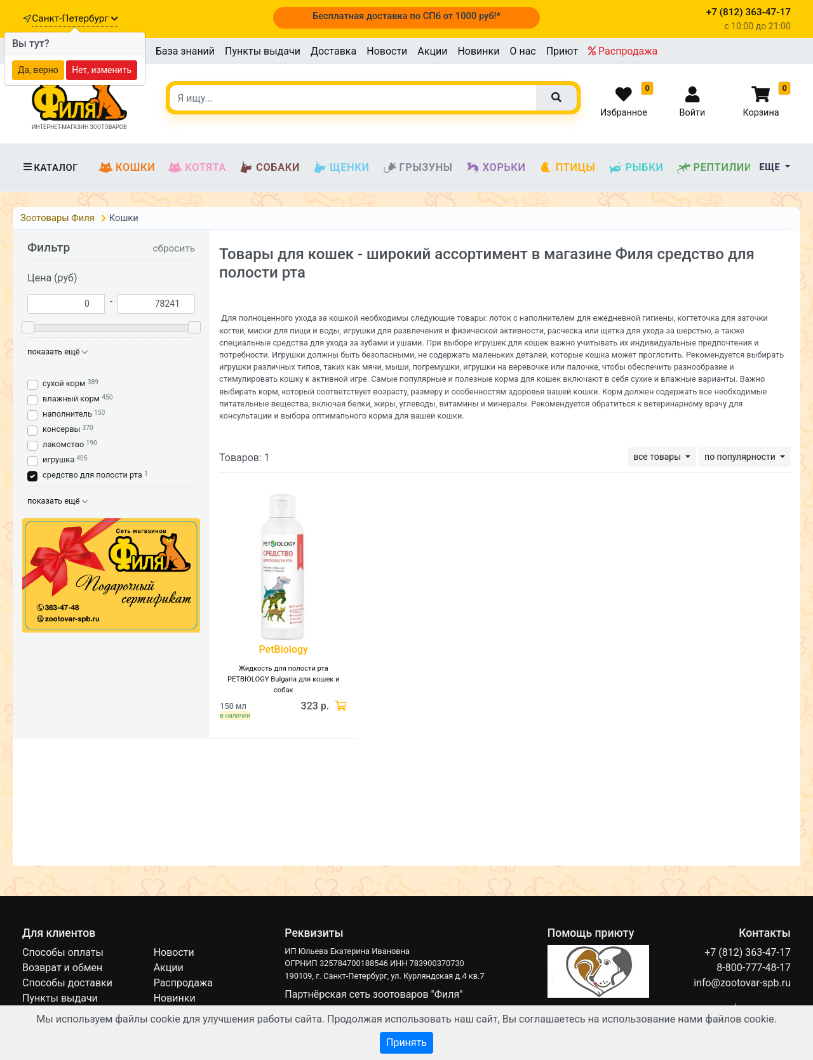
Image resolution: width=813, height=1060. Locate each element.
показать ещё (57, 351)
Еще (771, 167)
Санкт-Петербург (75, 18)
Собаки (269, 167)
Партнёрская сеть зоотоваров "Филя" (373, 994)
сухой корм (64, 383)
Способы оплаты (63, 952)
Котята (197, 167)
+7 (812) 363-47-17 (747, 952)
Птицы (567, 167)
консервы (61, 429)
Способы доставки (67, 983)
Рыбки (635, 167)
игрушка (58, 459)
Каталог (50, 167)
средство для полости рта (92, 475)
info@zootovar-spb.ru (742, 983)
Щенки (340, 167)
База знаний (185, 51)
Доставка (333, 51)
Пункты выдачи (262, 51)
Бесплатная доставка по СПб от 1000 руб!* (406, 16)
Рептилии (714, 167)
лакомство (63, 444)
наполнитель (67, 414)
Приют (562, 51)
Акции (432, 51)
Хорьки (496, 167)
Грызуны (417, 167)
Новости (386, 51)
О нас (522, 51)
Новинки (478, 51)
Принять (406, 1043)
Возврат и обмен (62, 968)
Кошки (126, 167)
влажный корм (71, 398)
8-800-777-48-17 (753, 968)
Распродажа (622, 51)
